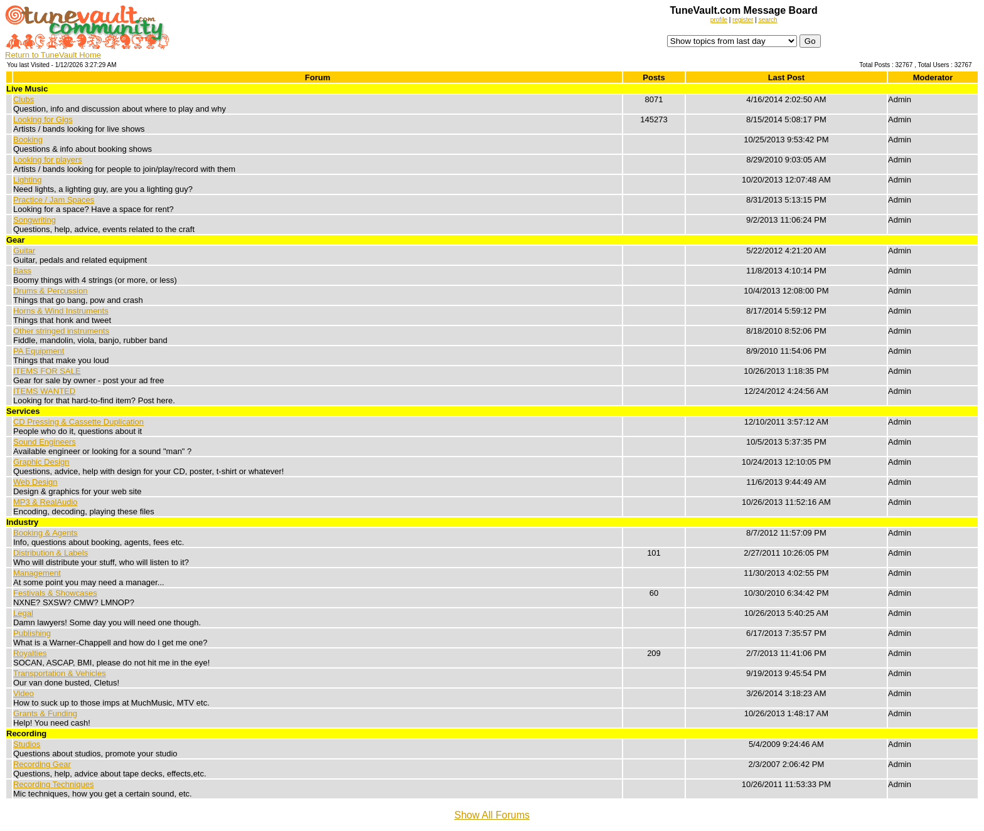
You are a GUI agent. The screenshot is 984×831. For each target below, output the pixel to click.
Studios (26, 744)
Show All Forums (492, 815)
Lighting (27, 179)
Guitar (24, 250)
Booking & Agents (45, 532)
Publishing (32, 633)
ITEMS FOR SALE (47, 371)
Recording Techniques (53, 784)
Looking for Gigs (43, 119)
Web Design (35, 482)
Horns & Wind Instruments (61, 310)
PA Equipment (38, 351)
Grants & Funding (45, 713)
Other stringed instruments (61, 331)
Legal (23, 613)
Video (23, 693)
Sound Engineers (44, 442)
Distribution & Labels (50, 553)
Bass (22, 270)
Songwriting (34, 220)
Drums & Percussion (50, 290)
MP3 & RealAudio (45, 502)
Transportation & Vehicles (59, 673)
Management (37, 573)
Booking (28, 139)
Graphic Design (41, 462)
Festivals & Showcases (55, 593)
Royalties (29, 653)
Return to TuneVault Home (53, 55)
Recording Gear (42, 764)
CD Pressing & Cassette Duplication (78, 421)
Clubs (23, 99)
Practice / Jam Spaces (53, 199)
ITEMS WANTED (44, 391)
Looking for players (47, 159)
